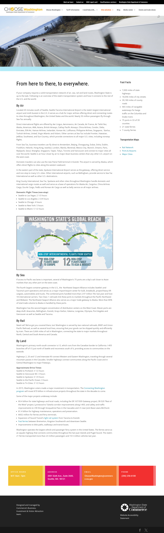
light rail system (51, 418)
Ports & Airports (129, 150)
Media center (128, 10)
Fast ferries (23, 421)
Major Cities (127, 154)
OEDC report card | (92, 2)
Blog (118, 10)
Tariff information (72, 10)
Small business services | (108, 2)
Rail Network (127, 147)
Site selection (106, 10)
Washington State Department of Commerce (133, 2)
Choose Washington (53, 10)
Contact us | (80, 2)
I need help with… (89, 10)
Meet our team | (69, 2)
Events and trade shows (147, 10)
